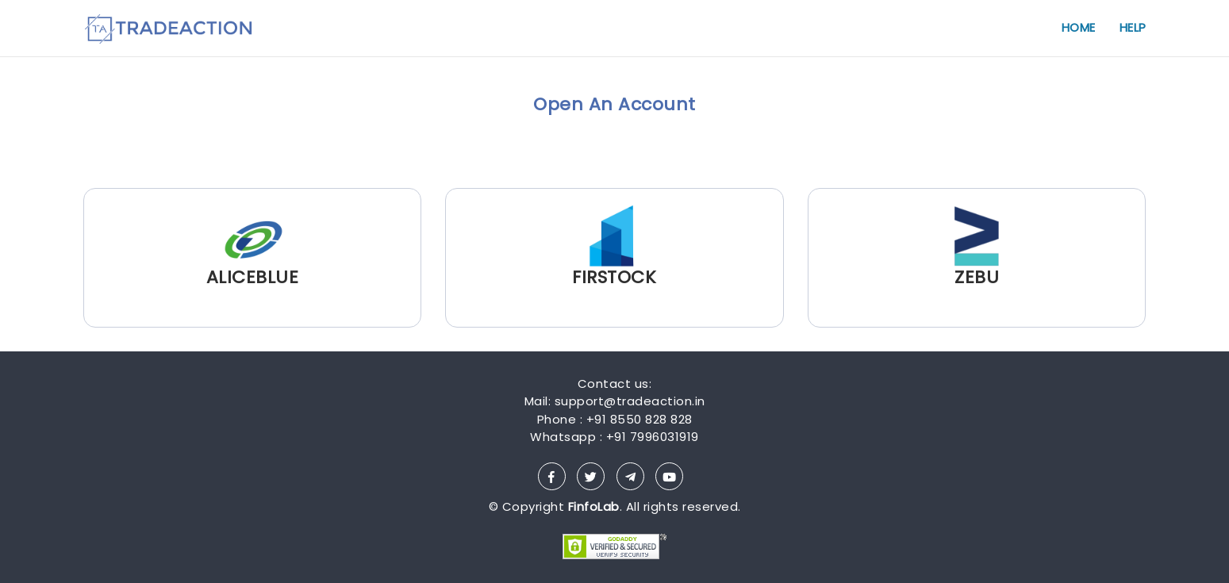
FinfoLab (594, 506)
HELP (1133, 27)
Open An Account (614, 104)
